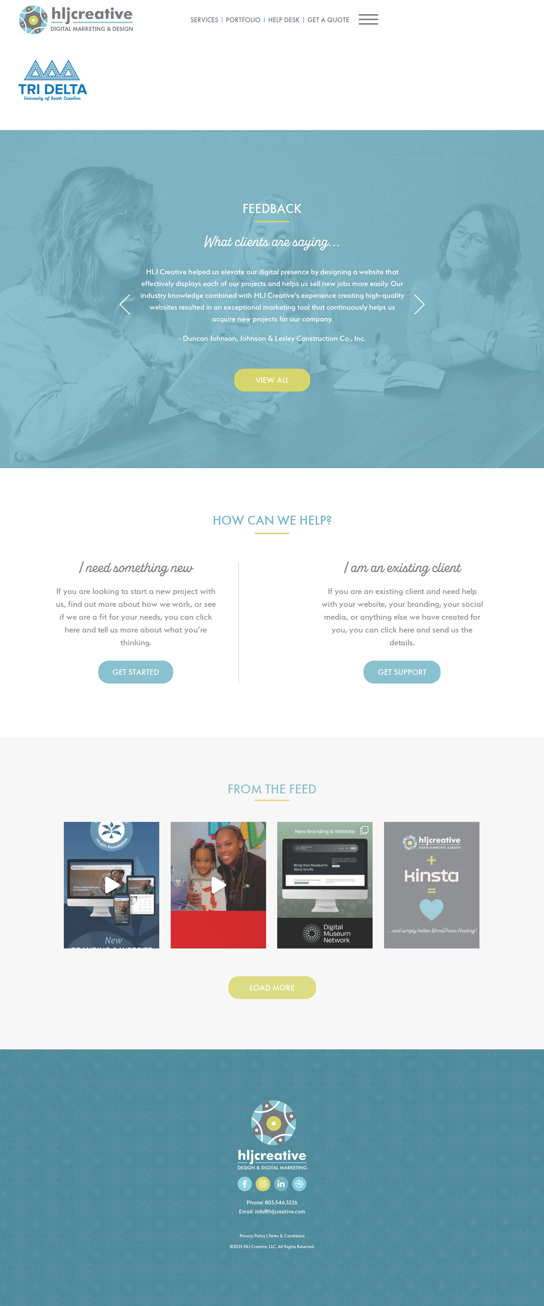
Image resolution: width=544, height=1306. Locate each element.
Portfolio (349, 19)
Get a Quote (435, 19)
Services (311, 19)
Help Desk (390, 19)
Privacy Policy (252, 1235)
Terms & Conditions (287, 1235)
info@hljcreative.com (280, 1211)
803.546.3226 (281, 1202)
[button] (124, 305)
